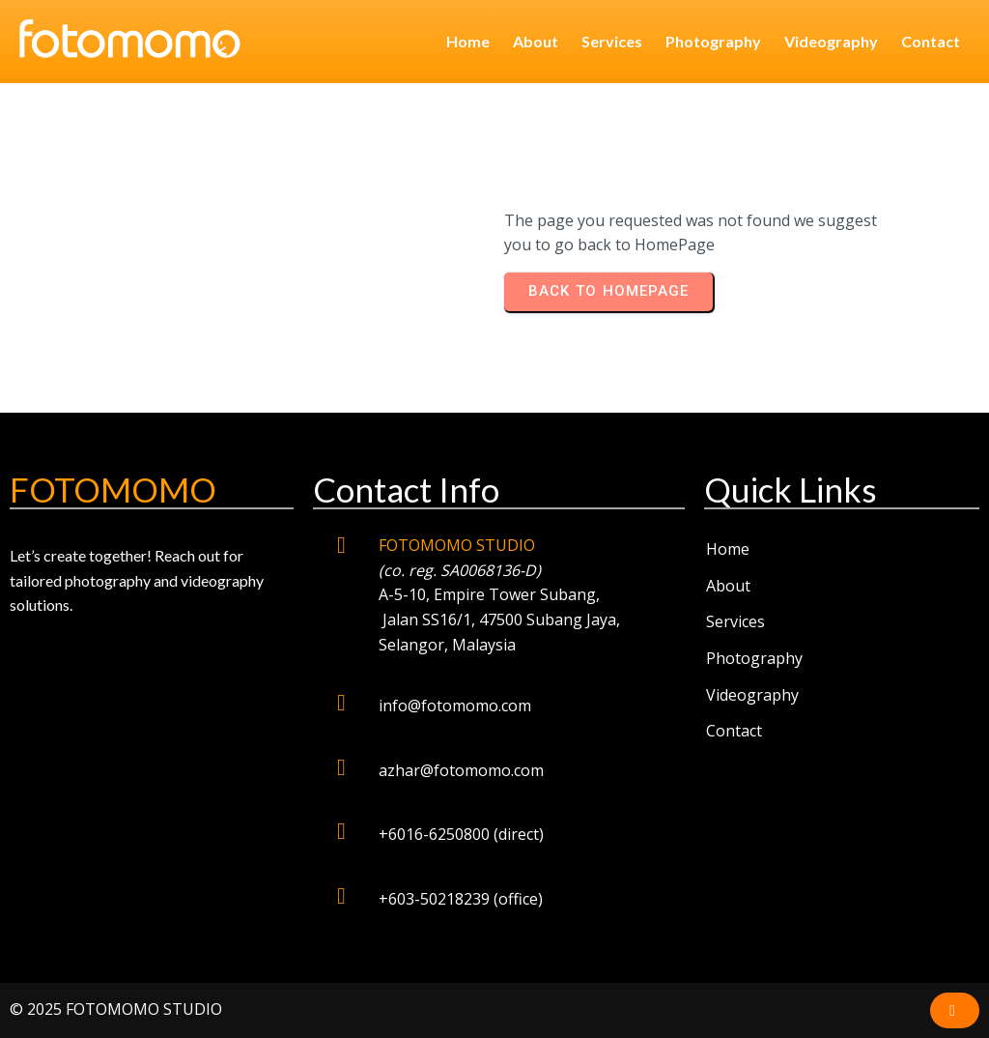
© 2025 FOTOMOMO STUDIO (116, 1009)
